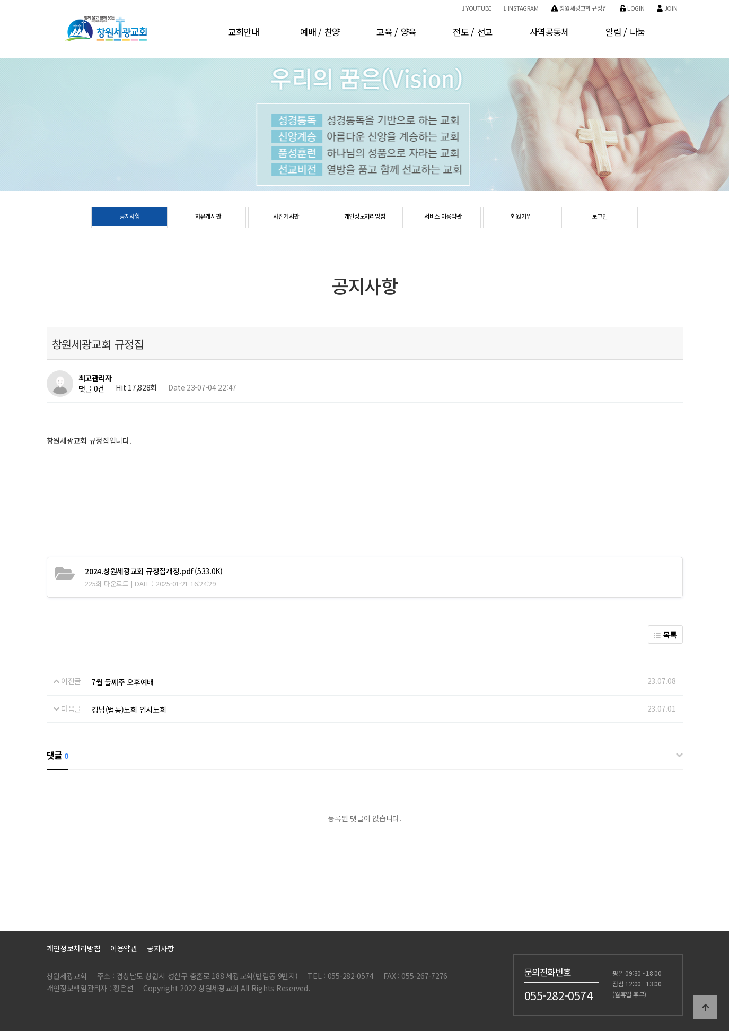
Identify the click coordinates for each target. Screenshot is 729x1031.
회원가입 (521, 218)
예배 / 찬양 (320, 31)
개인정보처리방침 (365, 218)
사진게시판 (286, 218)
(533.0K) (154, 571)
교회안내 (243, 31)
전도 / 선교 (473, 31)
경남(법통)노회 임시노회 (129, 709)
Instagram (521, 8)
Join (667, 8)
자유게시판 (208, 218)
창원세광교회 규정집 (579, 8)
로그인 (599, 218)
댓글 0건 (91, 389)
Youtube (476, 8)
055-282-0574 (558, 995)
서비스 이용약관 (442, 218)
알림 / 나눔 (625, 31)
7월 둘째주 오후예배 (123, 682)
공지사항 (129, 218)
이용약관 (123, 948)
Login (632, 8)
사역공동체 (549, 31)
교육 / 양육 (396, 31)
